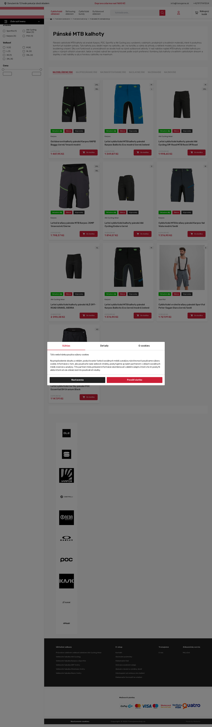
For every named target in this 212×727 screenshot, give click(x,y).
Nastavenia (77, 380)
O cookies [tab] (144, 345)
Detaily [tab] (104, 345)
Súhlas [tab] (66, 345)
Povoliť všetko (134, 380)
